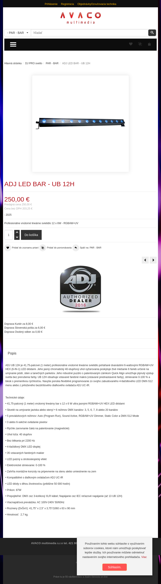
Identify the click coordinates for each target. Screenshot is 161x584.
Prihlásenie (51, 4)
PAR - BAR (52, 63)
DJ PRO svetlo (33, 63)
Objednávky (84, 4)
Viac (144, 557)
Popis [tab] (12, 353)
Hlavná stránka (13, 63)
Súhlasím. (114, 567)
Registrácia (67, 4)
